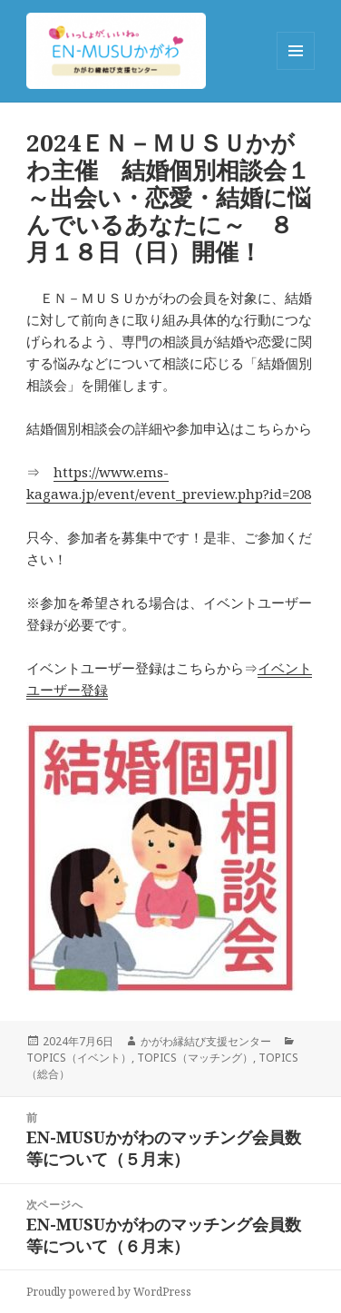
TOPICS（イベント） (79, 1057)
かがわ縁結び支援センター (206, 1041)
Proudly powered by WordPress (108, 1291)
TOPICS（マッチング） (195, 1057)
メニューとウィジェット (295, 69)
